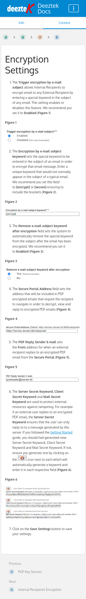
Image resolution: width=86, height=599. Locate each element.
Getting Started (61, 432)
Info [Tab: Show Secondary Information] (21, 23)
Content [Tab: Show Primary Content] (64, 23)
